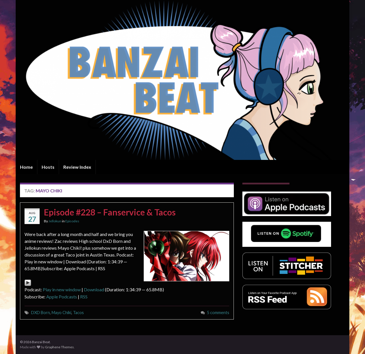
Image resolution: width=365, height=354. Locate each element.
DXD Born (40, 312)
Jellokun (54, 221)
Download (94, 289)
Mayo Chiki (61, 312)
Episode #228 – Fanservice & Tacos (110, 212)
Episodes (72, 221)
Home (26, 167)
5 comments (218, 312)
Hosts (48, 167)
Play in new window (62, 289)
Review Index (77, 167)
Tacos (78, 312)
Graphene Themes (59, 347)
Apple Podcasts (61, 296)
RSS (84, 296)
